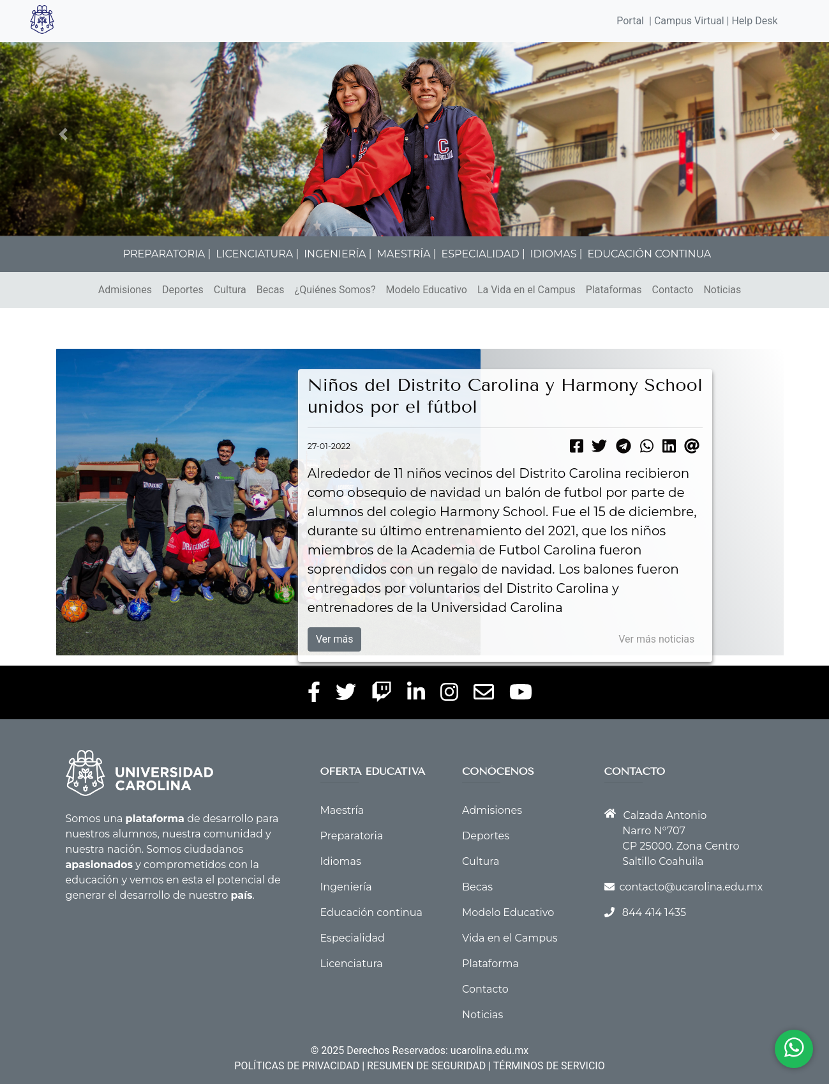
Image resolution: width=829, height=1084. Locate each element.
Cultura (230, 290)
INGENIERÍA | (337, 254)
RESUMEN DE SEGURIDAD (426, 1066)
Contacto (673, 290)
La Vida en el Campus (526, 290)
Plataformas (614, 290)
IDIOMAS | (556, 254)
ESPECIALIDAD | (483, 254)
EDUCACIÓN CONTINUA (649, 254)
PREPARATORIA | (167, 254)
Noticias (722, 290)
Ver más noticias (656, 639)
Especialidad (352, 938)
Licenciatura (351, 964)
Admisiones (125, 290)
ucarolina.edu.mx (489, 1050)
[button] (63, 134)
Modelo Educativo (426, 290)
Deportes (183, 290)
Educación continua (371, 912)
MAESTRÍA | (406, 254)
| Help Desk (751, 21)
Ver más (335, 639)
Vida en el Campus (510, 938)
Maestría (342, 810)
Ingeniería (346, 887)
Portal (630, 21)
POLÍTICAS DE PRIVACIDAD (296, 1066)
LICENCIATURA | (257, 254)
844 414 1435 (654, 912)
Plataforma (490, 964)
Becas (271, 290)
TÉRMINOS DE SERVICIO (549, 1066)
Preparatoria (352, 836)
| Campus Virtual (686, 21)
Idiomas (340, 861)
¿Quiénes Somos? (335, 290)
